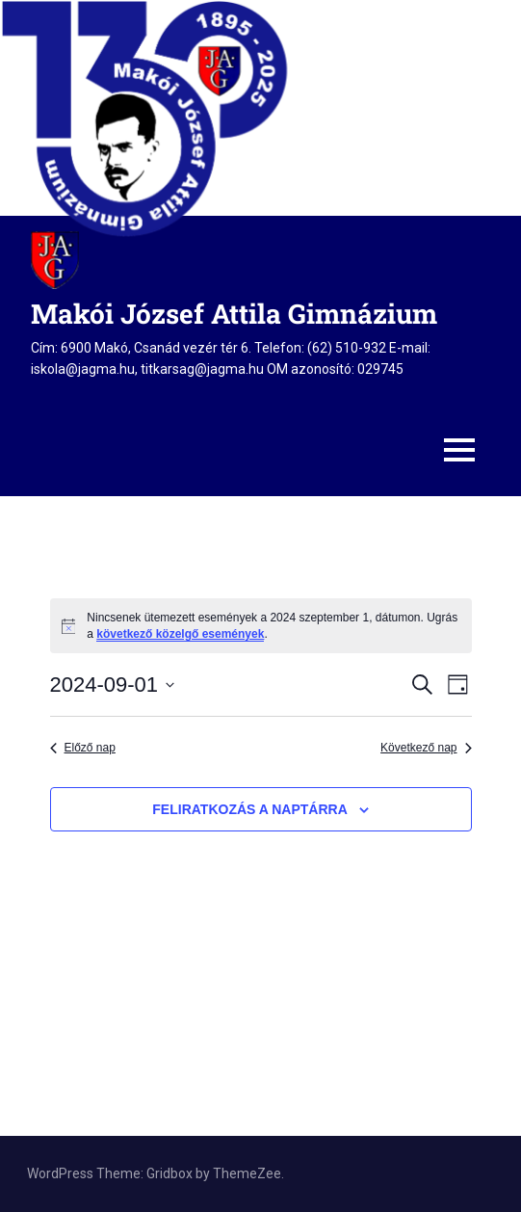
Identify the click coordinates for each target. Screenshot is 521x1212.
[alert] (261, 625)
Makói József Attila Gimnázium (234, 313)
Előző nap (83, 747)
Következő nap (425, 747)
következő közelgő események (180, 634)
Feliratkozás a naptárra (249, 809)
